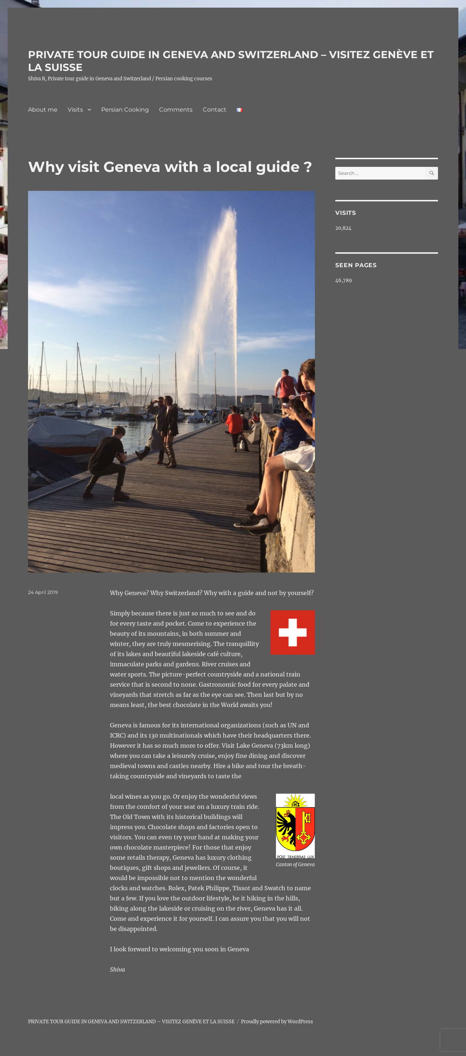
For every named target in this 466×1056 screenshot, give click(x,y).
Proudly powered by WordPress (277, 1022)
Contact (214, 109)
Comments (176, 109)
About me (43, 109)
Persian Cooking (125, 109)
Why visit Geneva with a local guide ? (170, 167)
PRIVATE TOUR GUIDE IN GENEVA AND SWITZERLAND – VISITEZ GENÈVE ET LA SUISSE (131, 1022)
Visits (75, 109)
